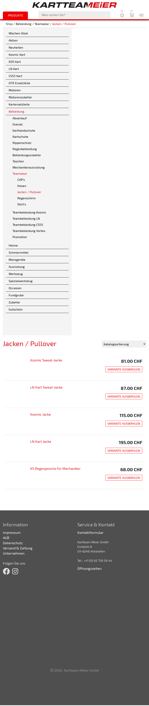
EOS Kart (15, 61)
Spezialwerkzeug (21, 281)
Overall (18, 124)
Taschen (18, 161)
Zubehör (14, 302)
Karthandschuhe (24, 130)
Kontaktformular (90, 532)
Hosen (21, 186)
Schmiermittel (18, 252)
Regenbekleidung (25, 149)
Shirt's (21, 204)
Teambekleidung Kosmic (29, 212)
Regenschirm (26, 198)
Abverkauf (20, 118)
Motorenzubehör (20, 97)
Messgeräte (17, 259)
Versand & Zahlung (17, 548)
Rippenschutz (22, 143)
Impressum (12, 532)
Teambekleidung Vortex (29, 231)
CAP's (21, 179)
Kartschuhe (20, 136)
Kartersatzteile (19, 104)
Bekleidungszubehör (27, 155)
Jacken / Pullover (64, 24)
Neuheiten (16, 47)
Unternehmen (13, 553)
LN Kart (14, 69)
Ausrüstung (17, 266)
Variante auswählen (123, 369)
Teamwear (41, 24)
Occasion (15, 288)
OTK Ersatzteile (19, 83)
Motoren (15, 90)
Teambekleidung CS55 (28, 224)
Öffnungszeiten (89, 568)
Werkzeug (16, 274)
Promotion (20, 237)
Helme (13, 245)
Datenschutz (13, 543)
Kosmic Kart (17, 54)
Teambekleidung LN (26, 218)
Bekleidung (23, 24)
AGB (6, 538)
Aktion (13, 40)
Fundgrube (16, 295)
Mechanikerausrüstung (29, 167)
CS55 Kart (15, 76)
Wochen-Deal (18, 33)
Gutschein (16, 309)
